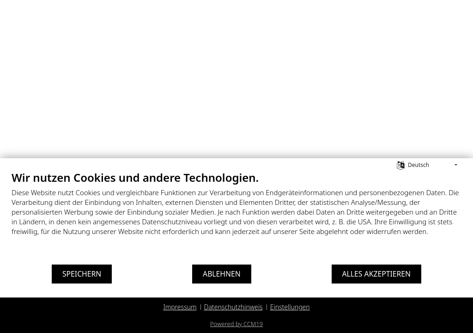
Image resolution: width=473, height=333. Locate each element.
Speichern (81, 274)
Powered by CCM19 (236, 324)
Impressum (179, 306)
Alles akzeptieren (376, 274)
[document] (236, 210)
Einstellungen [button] (290, 306)
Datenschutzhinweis (233, 306)
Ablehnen (222, 274)
